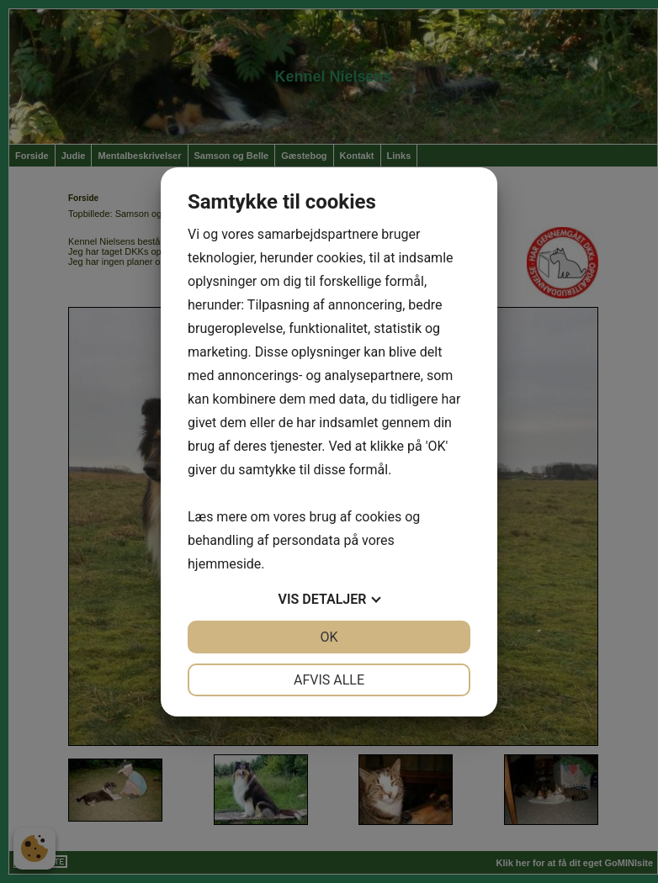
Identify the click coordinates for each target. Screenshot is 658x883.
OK (328, 637)
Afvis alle (329, 680)
